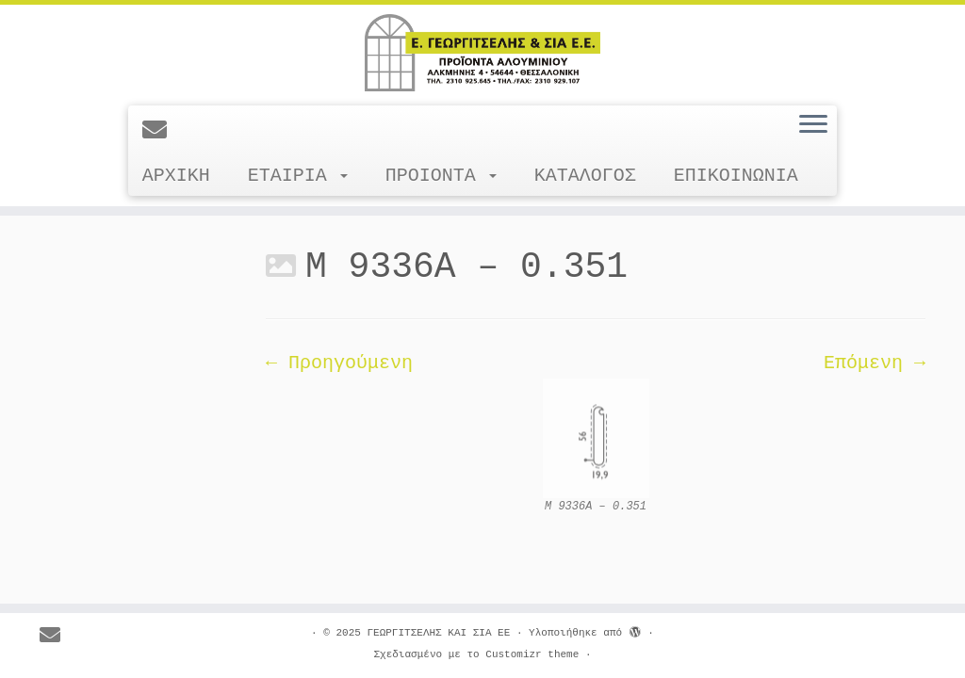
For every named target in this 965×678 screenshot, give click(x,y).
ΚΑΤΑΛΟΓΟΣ (585, 175)
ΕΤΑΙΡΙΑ (298, 175)
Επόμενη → (874, 363)
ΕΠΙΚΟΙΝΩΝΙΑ (736, 175)
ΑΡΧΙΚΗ (176, 175)
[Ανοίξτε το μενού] (813, 125)
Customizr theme (532, 654)
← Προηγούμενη (339, 363)
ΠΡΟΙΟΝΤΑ (441, 175)
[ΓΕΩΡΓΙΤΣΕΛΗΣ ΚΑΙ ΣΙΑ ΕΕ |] (482, 52)
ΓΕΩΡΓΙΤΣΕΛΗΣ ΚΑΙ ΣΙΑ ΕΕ (438, 632)
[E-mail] (160, 132)
